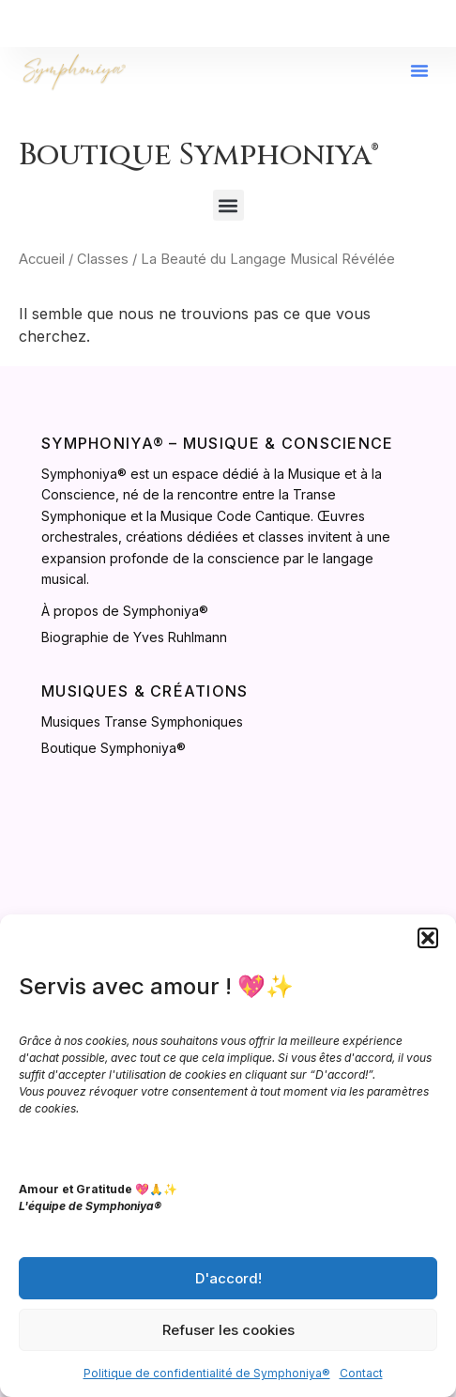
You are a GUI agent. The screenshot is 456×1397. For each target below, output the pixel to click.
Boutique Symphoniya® (113, 748)
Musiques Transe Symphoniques (142, 721)
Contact (361, 1373)
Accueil (42, 259)
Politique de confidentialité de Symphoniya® (207, 1373)
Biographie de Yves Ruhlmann (134, 637)
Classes (103, 259)
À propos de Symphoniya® (124, 611)
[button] (427, 938)
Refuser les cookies (228, 1330)
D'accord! (228, 1278)
